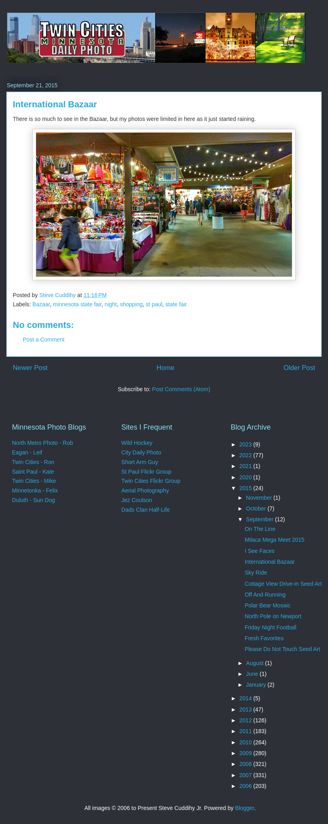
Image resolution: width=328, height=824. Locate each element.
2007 (246, 775)
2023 (246, 444)
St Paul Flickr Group (146, 471)
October (257, 508)
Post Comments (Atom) (181, 389)
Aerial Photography (145, 490)
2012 (246, 720)
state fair (176, 304)
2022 (246, 455)
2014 (246, 698)
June (253, 674)
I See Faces (260, 551)
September (260, 519)
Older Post (299, 368)
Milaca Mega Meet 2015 (274, 540)
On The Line (260, 529)
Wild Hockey (136, 443)
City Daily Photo (141, 452)
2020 (246, 477)
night (111, 304)
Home (165, 368)
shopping (131, 304)
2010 (246, 742)
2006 (246, 786)
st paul (154, 304)
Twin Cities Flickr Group (150, 481)
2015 (246, 488)
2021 (246, 466)
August (255, 663)
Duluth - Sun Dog (33, 500)
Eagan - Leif (27, 452)
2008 (246, 764)
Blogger (244, 808)
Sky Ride (256, 572)
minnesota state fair (77, 304)
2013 (246, 709)
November (259, 497)
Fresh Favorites (264, 638)
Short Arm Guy (139, 462)
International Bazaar (270, 562)
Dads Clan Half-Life (145, 509)
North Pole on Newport (273, 616)
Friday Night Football (270, 627)
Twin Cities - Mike (34, 481)
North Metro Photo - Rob (42, 443)
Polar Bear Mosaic (267, 605)
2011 (246, 731)
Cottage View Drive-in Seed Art (283, 584)
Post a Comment (43, 339)
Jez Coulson (136, 500)
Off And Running (265, 594)
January (257, 684)
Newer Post (30, 368)
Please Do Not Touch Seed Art (282, 649)
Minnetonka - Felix (35, 490)
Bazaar (41, 304)
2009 (246, 753)
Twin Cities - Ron (33, 462)
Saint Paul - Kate (33, 471)
